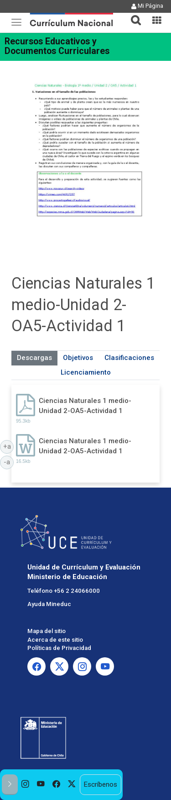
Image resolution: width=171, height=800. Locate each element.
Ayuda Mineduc (49, 604)
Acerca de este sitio (55, 639)
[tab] (132, 15)
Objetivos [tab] (78, 358)
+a (8, 446)
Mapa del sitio (46, 631)
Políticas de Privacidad (59, 647)
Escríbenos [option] (100, 784)
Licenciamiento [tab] (86, 372)
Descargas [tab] (34, 358)
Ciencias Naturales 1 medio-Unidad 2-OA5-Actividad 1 (85, 405)
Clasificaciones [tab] (129, 358)
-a (9, 461)
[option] (25, 784)
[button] (132, 14)
